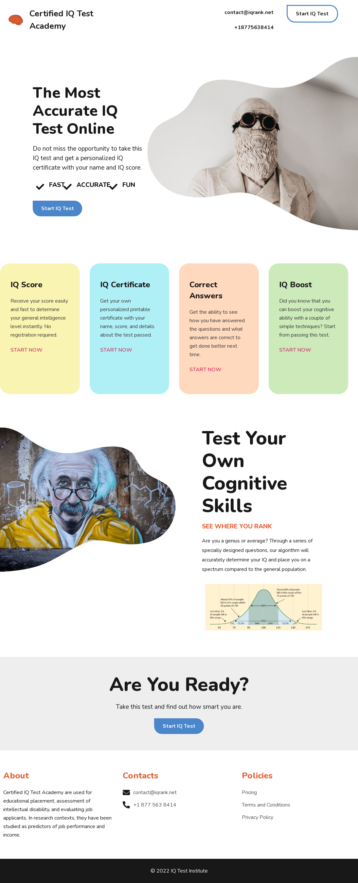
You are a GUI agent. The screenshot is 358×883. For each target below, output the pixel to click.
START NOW (26, 350)
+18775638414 (254, 27)
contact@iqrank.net (249, 12)
